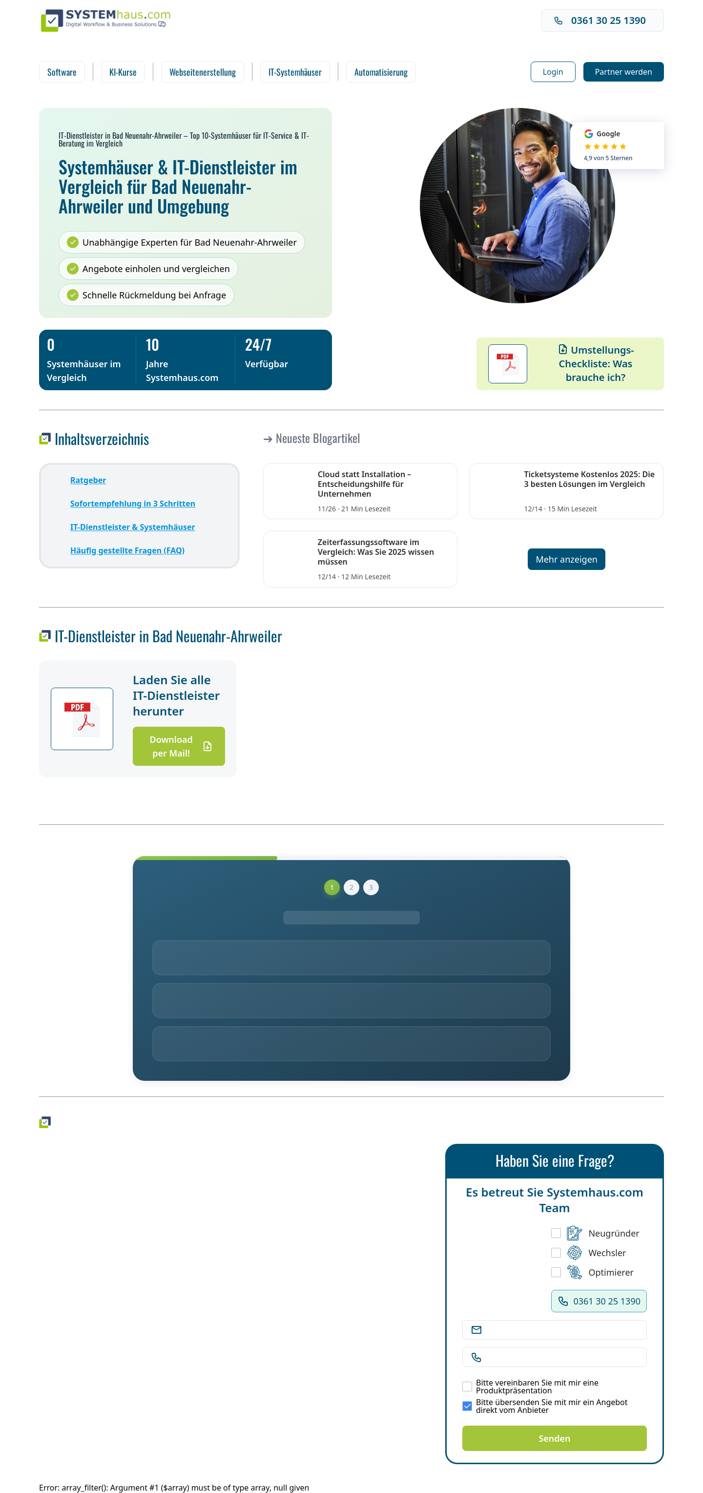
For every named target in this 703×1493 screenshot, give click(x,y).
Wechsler (588, 1253)
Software (62, 71)
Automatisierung (381, 71)
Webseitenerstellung (202, 71)
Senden (554, 1438)
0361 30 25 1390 (600, 20)
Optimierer (592, 1272)
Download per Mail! (181, 746)
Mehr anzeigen (567, 559)
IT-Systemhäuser (295, 71)
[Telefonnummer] (562, 1357)
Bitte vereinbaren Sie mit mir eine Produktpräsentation (530, 1386)
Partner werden (623, 71)
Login (553, 71)
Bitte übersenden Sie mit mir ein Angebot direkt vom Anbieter (545, 1406)
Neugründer (595, 1233)
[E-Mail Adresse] (562, 1330)
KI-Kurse (123, 71)
